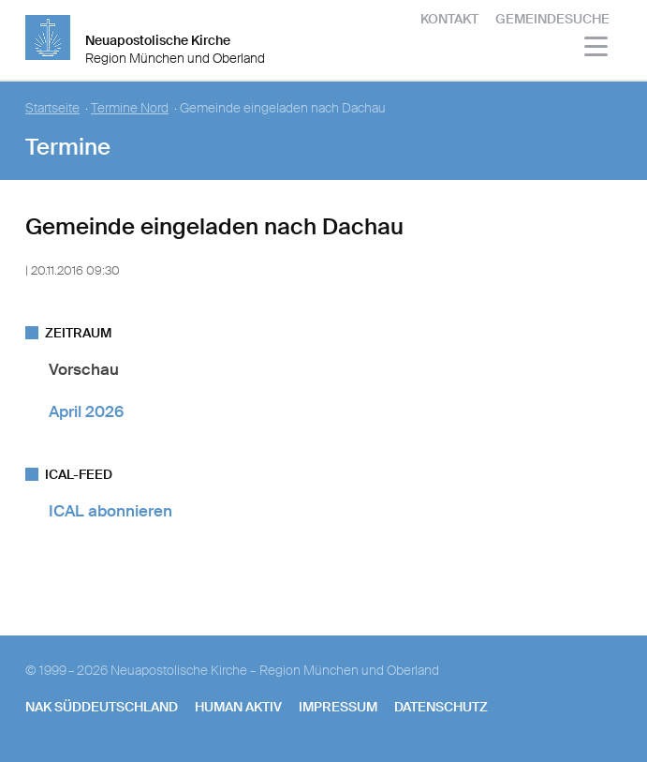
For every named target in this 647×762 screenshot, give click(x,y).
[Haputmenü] (597, 49)
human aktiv (238, 706)
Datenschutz (441, 706)
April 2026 (86, 411)
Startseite (52, 108)
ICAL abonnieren (110, 511)
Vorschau (84, 369)
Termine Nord (130, 108)
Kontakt (449, 18)
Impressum (338, 706)
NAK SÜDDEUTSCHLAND (101, 706)
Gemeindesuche (552, 18)
